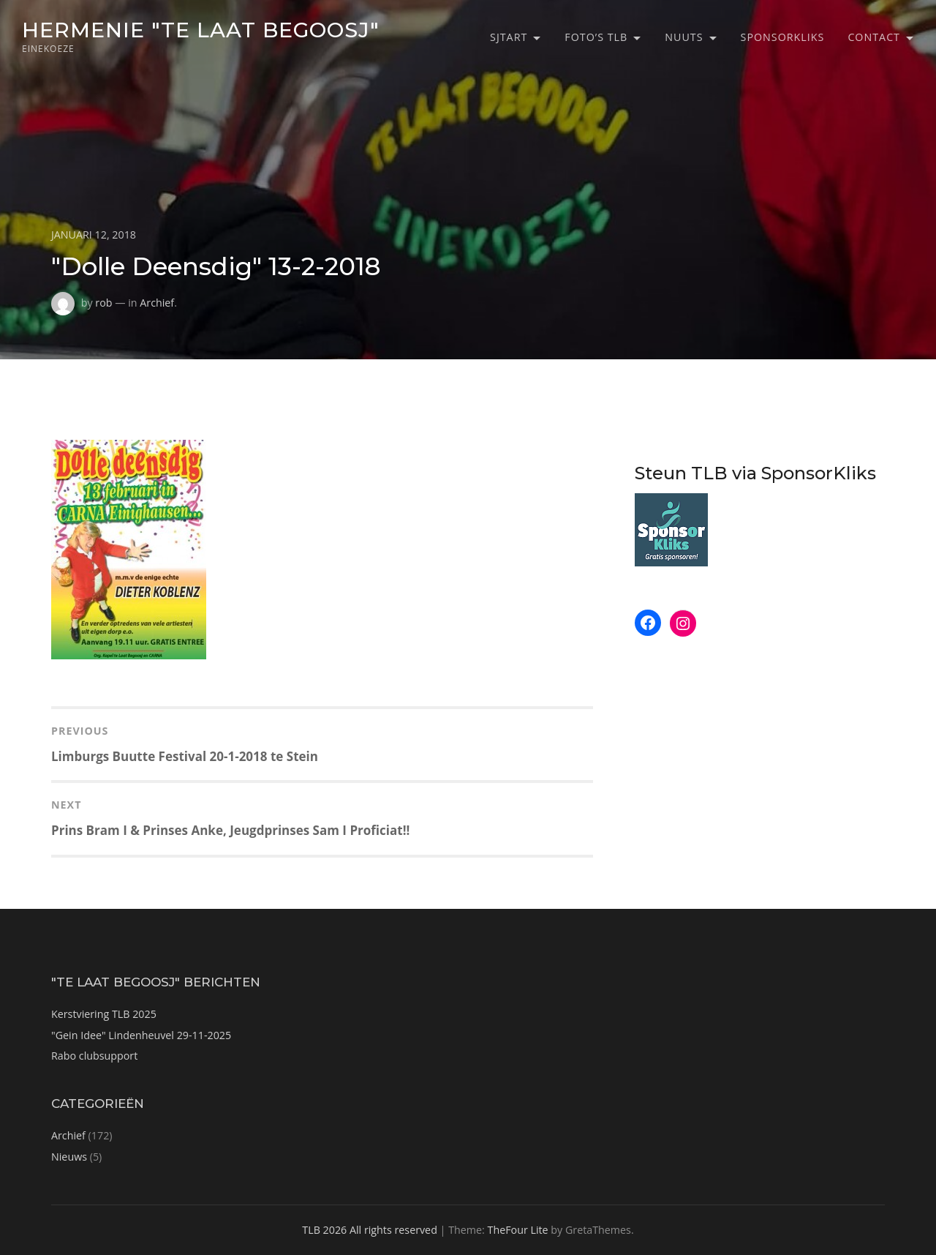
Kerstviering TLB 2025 (103, 1014)
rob (103, 302)
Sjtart (508, 37)
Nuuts (684, 37)
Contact (874, 37)
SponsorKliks (783, 37)
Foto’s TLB (596, 37)
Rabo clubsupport (94, 1056)
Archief (157, 302)
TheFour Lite (518, 1230)
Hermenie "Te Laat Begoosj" (201, 29)
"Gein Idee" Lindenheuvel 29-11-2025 (141, 1035)
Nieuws (69, 1157)
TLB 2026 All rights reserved (369, 1230)
